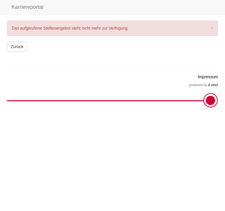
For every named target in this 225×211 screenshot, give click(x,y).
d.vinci (213, 85)
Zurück (17, 46)
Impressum (208, 76)
